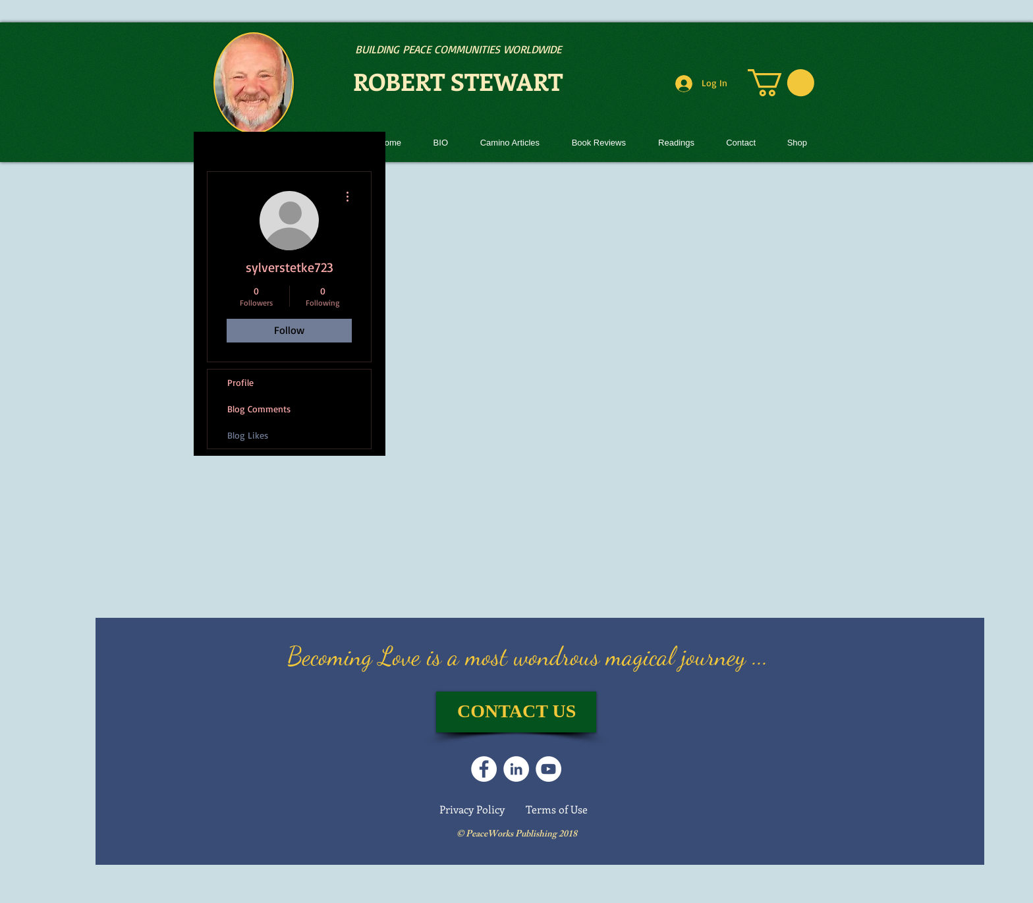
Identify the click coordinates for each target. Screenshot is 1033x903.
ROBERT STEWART (458, 81)
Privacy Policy (472, 809)
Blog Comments (259, 408)
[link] (781, 82)
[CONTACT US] (516, 712)
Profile (240, 382)
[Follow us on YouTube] (548, 769)
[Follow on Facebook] (484, 769)
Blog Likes (247, 435)
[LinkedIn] (516, 769)
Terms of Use (557, 809)
